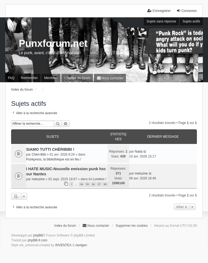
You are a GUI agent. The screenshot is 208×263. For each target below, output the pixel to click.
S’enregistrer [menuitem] (159, 11)
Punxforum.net (53, 43)
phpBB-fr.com (37, 240)
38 (105, 184)
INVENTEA (63, 245)
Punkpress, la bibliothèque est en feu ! (53, 159)
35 (87, 184)
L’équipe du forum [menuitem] (77, 78)
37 (99, 184)
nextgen (81, 245)
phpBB (38, 235)
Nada (138, 151)
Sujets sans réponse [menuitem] (161, 21)
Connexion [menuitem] (186, 11)
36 (93, 184)
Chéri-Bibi (39, 154)
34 (81, 184)
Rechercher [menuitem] (29, 78)
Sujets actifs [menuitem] (191, 21)
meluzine (38, 179)
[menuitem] (110, 78)
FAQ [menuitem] (11, 78)
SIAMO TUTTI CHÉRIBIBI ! (50, 149)
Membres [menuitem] (51, 78)
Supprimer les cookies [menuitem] (132, 226)
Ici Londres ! (97, 179)
